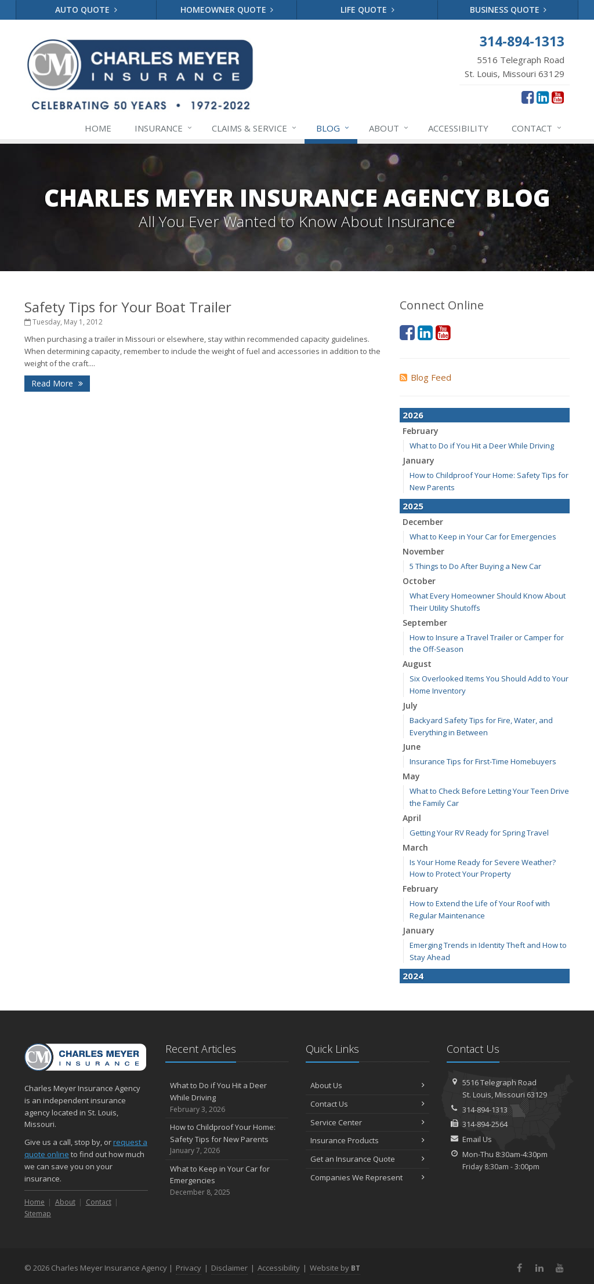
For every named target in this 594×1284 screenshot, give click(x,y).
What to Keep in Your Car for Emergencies (483, 536)
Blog (333, 128)
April (412, 817)
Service (255, 128)
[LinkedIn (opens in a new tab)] (543, 97)
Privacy (188, 1268)
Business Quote (508, 9)
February (421, 430)
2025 (413, 506)
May (411, 776)
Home (98, 128)
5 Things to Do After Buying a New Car (475, 566)
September (425, 622)
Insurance (164, 128)
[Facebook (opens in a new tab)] (527, 97)
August (417, 663)
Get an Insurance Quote (367, 1159)
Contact (537, 128)
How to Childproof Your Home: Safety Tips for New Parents (227, 1139)
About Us (367, 1085)
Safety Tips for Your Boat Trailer (127, 306)
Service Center (367, 1122)
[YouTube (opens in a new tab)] (558, 97)
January (418, 460)
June (412, 746)
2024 (413, 976)
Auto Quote (86, 9)
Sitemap (37, 1214)
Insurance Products (367, 1140)
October (419, 580)
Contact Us (367, 1104)
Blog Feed (425, 377)
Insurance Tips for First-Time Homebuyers (483, 761)
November (423, 551)
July (410, 705)
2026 (413, 415)
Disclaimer (229, 1268)
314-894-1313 (485, 1109)
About (389, 128)
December (423, 521)
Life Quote (367, 9)
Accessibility (458, 128)
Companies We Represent (367, 1177)
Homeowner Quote (227, 9)
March (415, 847)
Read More (57, 383)
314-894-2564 (485, 1124)
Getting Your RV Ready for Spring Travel (479, 832)
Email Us (477, 1139)
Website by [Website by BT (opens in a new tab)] (335, 1268)
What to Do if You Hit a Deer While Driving (482, 445)
